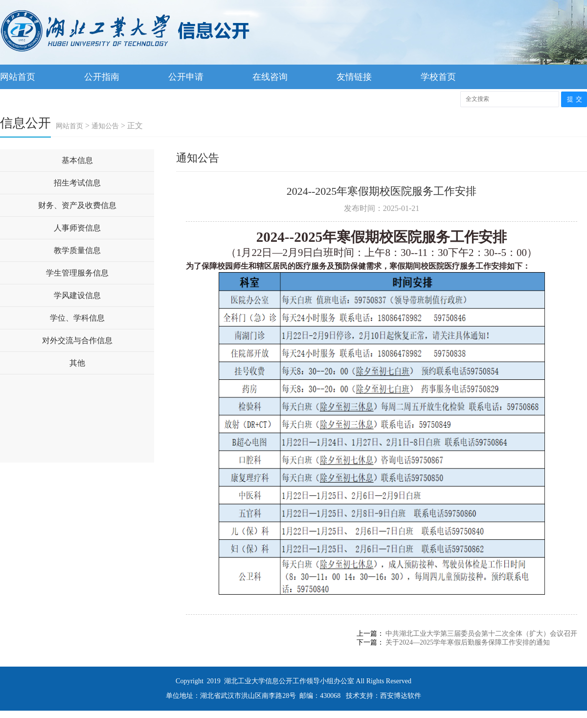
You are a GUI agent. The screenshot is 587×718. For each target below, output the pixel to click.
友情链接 (354, 77)
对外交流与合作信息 (77, 340)
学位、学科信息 (77, 318)
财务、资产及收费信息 (77, 205)
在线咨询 (270, 77)
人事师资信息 (77, 228)
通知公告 (105, 126)
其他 (77, 363)
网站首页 (17, 77)
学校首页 (438, 77)
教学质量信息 (77, 250)
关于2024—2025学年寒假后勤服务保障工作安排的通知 (467, 642)
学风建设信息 (77, 295)
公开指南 (101, 77)
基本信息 (77, 160)
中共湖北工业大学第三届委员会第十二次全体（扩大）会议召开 (481, 633)
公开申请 (185, 77)
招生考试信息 (77, 183)
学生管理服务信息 (77, 273)
